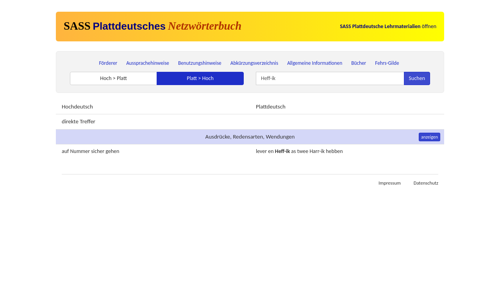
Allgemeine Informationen (314, 63)
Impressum (390, 183)
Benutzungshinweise (199, 63)
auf (65, 151)
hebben (334, 151)
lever (261, 151)
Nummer (80, 151)
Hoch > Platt (113, 78)
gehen (112, 151)
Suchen (417, 78)
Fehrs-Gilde (387, 63)
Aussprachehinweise (147, 63)
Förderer (108, 63)
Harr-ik (317, 151)
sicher (97, 151)
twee (303, 151)
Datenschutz (426, 183)
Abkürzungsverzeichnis (254, 63)
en (270, 151)
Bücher (358, 63)
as (293, 151)
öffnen (388, 26)
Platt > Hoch (200, 78)
